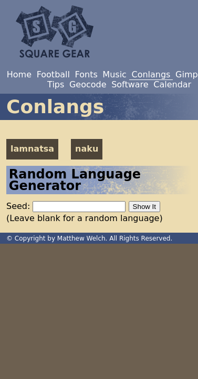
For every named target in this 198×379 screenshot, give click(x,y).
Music (114, 74)
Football (53, 74)
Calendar (172, 84)
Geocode (88, 84)
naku (86, 149)
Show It (144, 207)
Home (19, 74)
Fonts (86, 74)
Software (130, 84)
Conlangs (150, 74)
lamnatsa (32, 149)
